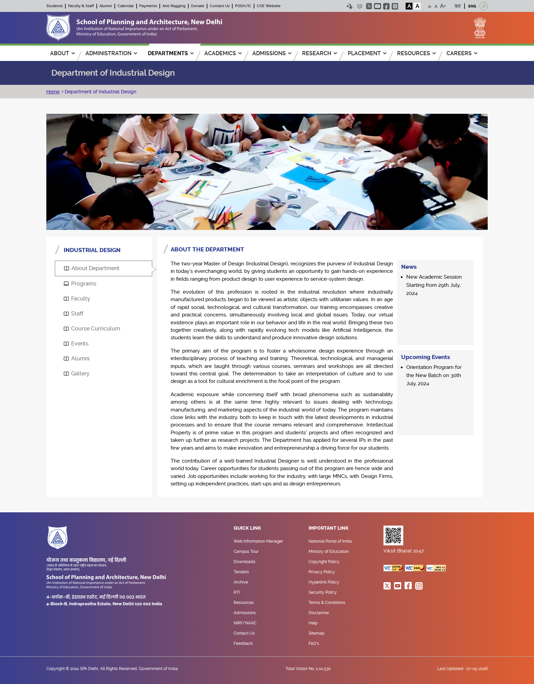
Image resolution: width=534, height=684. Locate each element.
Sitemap (316, 633)
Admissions (245, 612)
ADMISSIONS (271, 53)
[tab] (103, 268)
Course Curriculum (92, 328)
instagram (395, 6)
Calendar (125, 6)
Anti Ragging (174, 6)
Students (54, 6)
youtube (377, 6)
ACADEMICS (222, 53)
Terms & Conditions (327, 602)
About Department (92, 268)
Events (76, 343)
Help (313, 623)
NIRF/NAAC (245, 623)
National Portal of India (330, 541)
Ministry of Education (329, 551)
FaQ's (314, 643)
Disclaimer (319, 612)
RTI (237, 592)
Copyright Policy (324, 561)
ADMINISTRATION (111, 53)
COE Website (269, 6)
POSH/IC (243, 6)
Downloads (244, 561)
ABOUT (62, 53)
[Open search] (484, 6)
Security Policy (323, 592)
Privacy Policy (322, 572)
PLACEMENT (367, 53)
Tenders (241, 572)
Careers (461, 53)
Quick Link (247, 528)
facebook (386, 6)
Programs (80, 283)
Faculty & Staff (81, 6)
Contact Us (220, 6)
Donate (197, 6)
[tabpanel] (320, 366)
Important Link (329, 528)
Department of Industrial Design (99, 91)
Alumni (105, 6)
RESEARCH (319, 53)
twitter (369, 6)
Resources (244, 602)
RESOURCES (416, 53)
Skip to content (349, 6)
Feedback (243, 643)
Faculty (77, 298)
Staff (73, 313)
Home (53, 91)
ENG (472, 6)
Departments (170, 53)
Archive (241, 582)
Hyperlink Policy (324, 582)
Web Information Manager (258, 541)
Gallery (77, 373)
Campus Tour (246, 551)
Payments (148, 6)
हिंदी (458, 6)
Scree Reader (359, 6)
